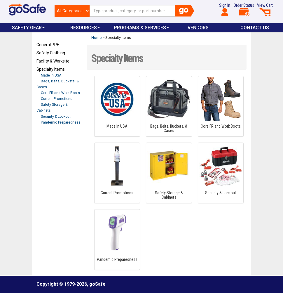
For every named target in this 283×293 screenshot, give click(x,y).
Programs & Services (141, 27)
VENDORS (198, 27)
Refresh (47, 136)
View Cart (265, 9)
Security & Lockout (56, 117)
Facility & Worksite (52, 61)
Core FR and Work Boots (60, 93)
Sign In (224, 9)
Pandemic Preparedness (61, 122)
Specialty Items (50, 69)
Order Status (244, 9)
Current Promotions (56, 99)
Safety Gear (28, 27)
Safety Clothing (50, 53)
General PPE (47, 44)
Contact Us (254, 27)
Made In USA (51, 75)
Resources (85, 27)
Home (96, 37)
